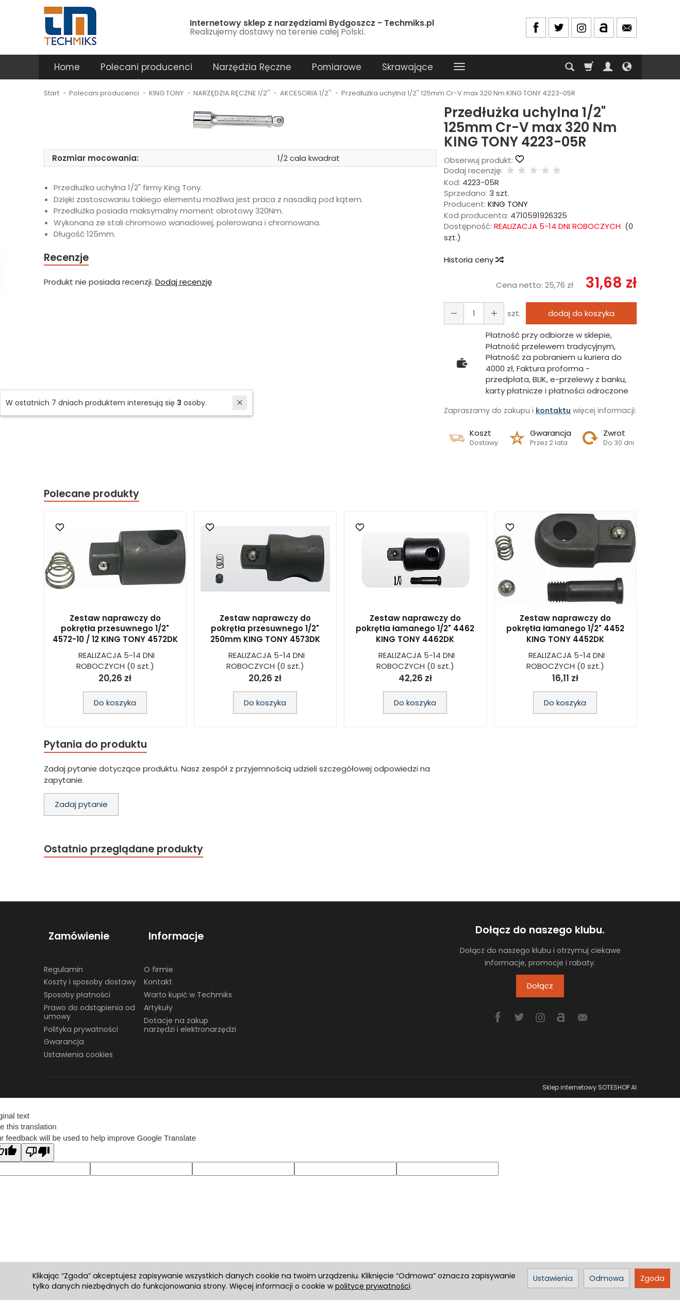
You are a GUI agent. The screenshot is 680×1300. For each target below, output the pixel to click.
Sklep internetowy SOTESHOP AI (589, 1079)
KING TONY (508, 204)
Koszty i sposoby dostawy (90, 974)
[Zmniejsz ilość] (490, 313)
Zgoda (652, 1278)
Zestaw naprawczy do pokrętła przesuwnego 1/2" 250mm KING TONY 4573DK (265, 630)
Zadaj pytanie (81, 806)
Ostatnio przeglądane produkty (129, 852)
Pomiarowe (336, 67)
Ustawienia (553, 1278)
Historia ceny (473, 259)
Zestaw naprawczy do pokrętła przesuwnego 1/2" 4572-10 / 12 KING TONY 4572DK (115, 630)
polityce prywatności (372, 1286)
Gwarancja (64, 1034)
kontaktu (553, 410)
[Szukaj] (569, 67)
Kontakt (158, 974)
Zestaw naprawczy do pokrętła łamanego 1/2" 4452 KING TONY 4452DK (565, 630)
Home (67, 67)
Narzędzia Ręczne (252, 67)
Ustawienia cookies (78, 1047)
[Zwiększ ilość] (452, 313)
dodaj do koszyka (578, 313)
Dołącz (540, 989)
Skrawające (407, 67)
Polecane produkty (95, 494)
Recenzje (68, 258)
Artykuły (158, 999)
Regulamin (63, 961)
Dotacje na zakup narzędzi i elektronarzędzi (190, 1016)
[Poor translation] (37, 1145)
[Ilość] (471, 313)
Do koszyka (115, 704)
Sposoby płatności (77, 987)
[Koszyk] (589, 67)
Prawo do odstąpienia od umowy (89, 1003)
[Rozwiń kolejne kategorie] (459, 67)
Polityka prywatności (81, 1021)
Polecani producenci (146, 67)
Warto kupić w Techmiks (188, 987)
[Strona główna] (71, 26)
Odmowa (606, 1278)
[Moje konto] (608, 67)
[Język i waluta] (627, 67)
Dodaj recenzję (183, 282)
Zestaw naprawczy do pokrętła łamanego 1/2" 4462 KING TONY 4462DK (415, 630)
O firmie (158, 961)
